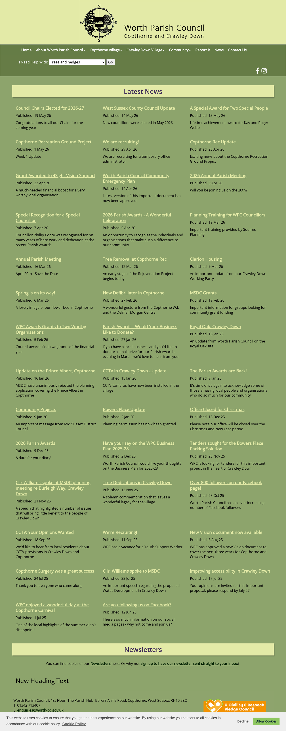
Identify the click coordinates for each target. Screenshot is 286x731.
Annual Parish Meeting (38, 259)
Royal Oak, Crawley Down (215, 326)
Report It (202, 50)
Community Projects (36, 409)
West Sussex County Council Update (139, 108)
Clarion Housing (206, 259)
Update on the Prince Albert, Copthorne (55, 371)
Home (26, 50)
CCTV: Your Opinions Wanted (45, 532)
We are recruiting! (121, 142)
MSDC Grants (203, 293)
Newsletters (100, 663)
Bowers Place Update (124, 409)
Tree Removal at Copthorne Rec (134, 259)
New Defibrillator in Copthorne (133, 293)
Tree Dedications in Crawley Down (137, 482)
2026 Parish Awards (35, 443)
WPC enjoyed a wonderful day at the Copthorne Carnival (52, 607)
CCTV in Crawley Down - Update (134, 371)
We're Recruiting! (120, 532)
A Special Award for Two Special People (229, 108)
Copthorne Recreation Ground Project (53, 142)
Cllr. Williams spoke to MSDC (131, 571)
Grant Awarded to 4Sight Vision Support (55, 175)
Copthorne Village (106, 50)
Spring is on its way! (35, 293)
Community (180, 50)
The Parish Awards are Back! (218, 371)
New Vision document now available (226, 532)
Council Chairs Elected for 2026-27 (50, 108)
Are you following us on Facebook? (137, 604)
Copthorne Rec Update (213, 142)
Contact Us (237, 50)
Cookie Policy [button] (74, 724)
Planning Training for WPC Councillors (227, 215)
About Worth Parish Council (60, 50)
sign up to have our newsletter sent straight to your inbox (189, 663)
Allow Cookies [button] (266, 721)
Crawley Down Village (145, 50)
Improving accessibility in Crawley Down (230, 571)
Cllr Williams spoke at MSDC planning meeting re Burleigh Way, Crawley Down (53, 488)
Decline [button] (242, 721)
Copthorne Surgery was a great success (55, 571)
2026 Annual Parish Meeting (218, 175)
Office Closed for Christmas (217, 409)
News (219, 50)
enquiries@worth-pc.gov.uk (40, 710)
